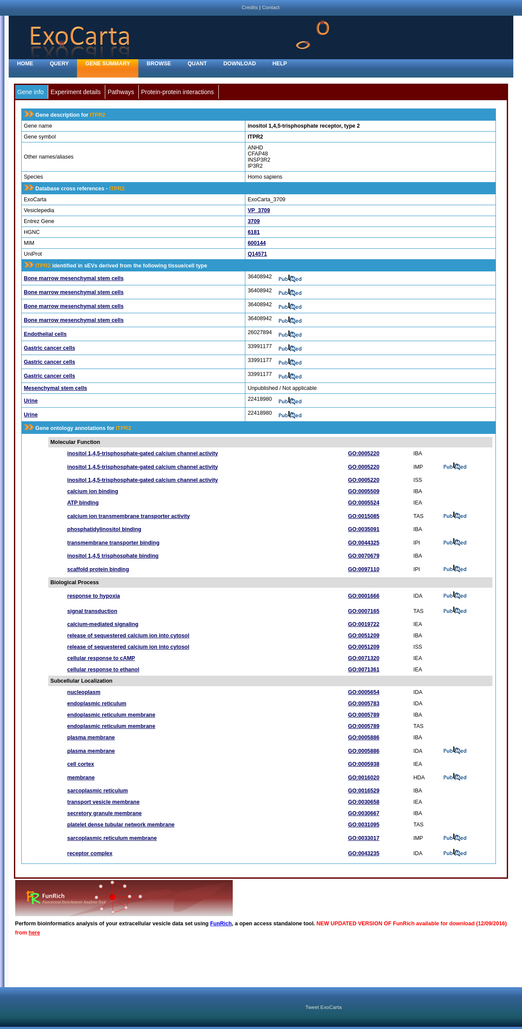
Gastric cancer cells (49, 348)
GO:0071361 (363, 670)
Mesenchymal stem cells (55, 388)
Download (240, 64)
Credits (249, 7)
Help (279, 64)
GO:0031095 (363, 825)
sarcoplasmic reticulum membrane (112, 838)
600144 (257, 243)
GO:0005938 (363, 764)
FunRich (221, 924)
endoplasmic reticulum (97, 704)
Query (59, 64)
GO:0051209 (363, 636)
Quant (197, 64)
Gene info (30, 91)
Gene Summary (107, 64)
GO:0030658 (363, 802)
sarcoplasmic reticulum (97, 791)
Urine (31, 401)
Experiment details (75, 91)
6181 (254, 232)
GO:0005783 (363, 704)
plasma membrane (91, 738)
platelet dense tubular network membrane (121, 825)
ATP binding (83, 503)
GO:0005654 (363, 692)
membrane (81, 778)
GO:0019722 (363, 624)
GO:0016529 (363, 791)
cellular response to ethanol (103, 670)
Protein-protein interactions (177, 91)
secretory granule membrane (104, 813)
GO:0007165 (363, 611)
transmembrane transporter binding (113, 543)
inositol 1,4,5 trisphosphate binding (113, 556)
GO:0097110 (363, 569)
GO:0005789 (363, 715)
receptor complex (90, 853)
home (25, 64)
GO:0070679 (363, 556)
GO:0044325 (363, 543)
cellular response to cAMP (101, 658)
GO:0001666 (363, 596)
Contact (270, 7)
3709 (254, 221)
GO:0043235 (363, 853)
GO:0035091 (363, 529)
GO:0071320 (363, 658)
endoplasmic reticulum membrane (111, 715)
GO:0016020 (363, 778)
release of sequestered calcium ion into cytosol (128, 636)
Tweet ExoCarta (323, 1007)
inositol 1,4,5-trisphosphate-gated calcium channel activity (142, 453)
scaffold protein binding (98, 569)
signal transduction (92, 611)
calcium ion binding (92, 491)
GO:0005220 (363, 453)
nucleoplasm (83, 692)
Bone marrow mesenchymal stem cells (74, 278)
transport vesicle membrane (103, 802)
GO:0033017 (363, 838)
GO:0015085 (363, 516)
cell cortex (80, 764)
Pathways (120, 91)
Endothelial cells (45, 334)
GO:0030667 (363, 813)
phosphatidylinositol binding (104, 529)
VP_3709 (259, 210)
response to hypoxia (93, 596)
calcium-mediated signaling (103, 624)
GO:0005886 (363, 738)
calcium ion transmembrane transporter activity (128, 516)
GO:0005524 (363, 503)
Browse (159, 64)
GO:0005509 (363, 491)
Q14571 (257, 254)
